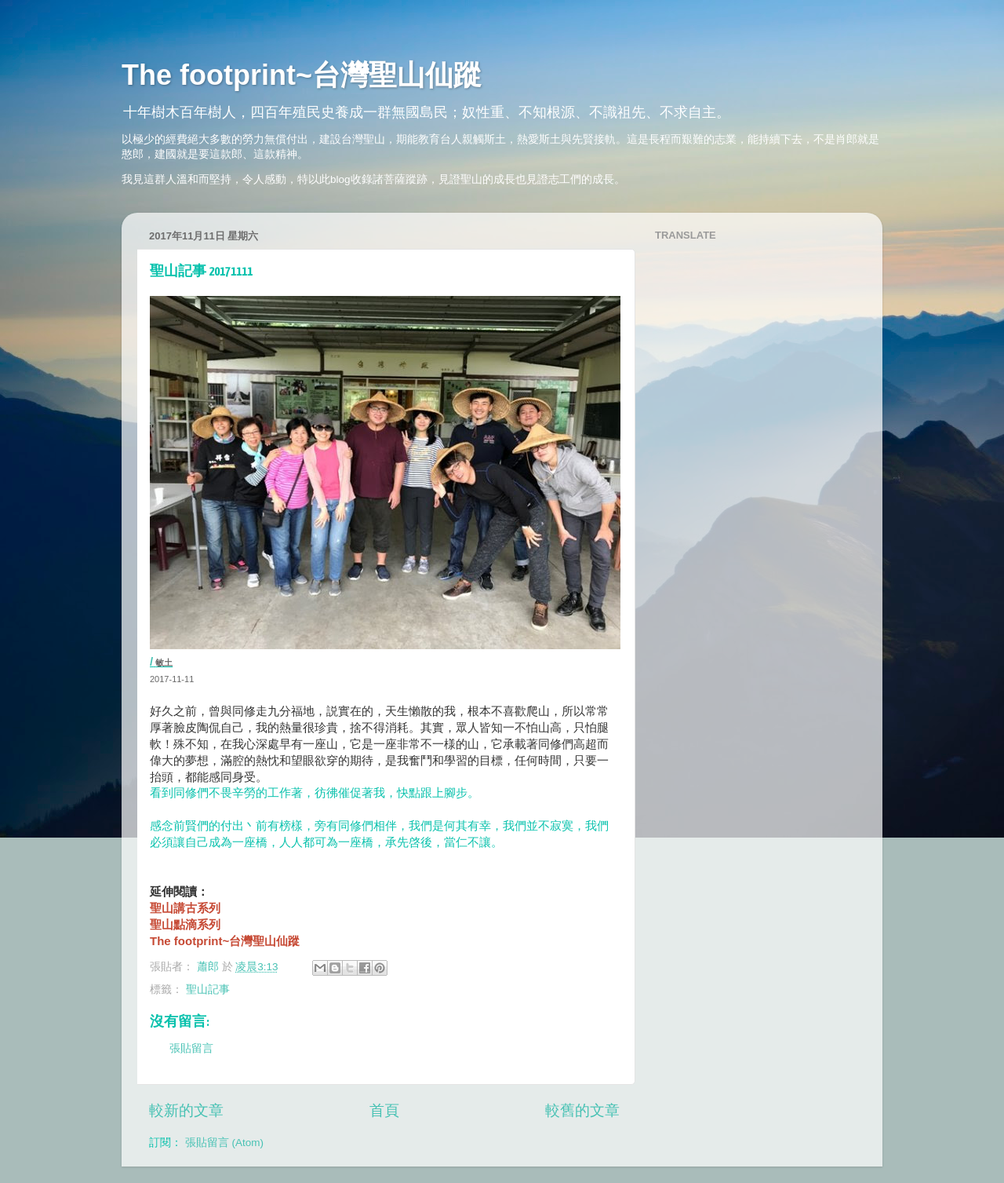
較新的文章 (186, 1110)
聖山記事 (208, 989)
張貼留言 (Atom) (224, 1142)
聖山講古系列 (185, 908)
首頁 (384, 1110)
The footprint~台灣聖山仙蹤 (302, 75)
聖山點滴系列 (185, 924)
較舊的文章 (582, 1110)
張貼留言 (191, 1048)
